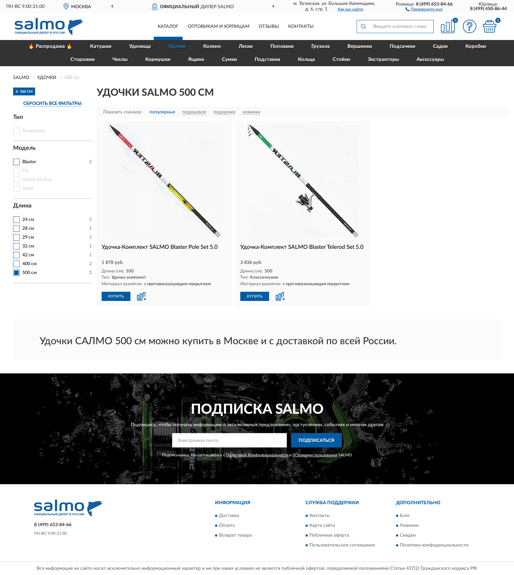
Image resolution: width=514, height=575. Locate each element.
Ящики (196, 59)
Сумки (229, 59)
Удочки (177, 46)
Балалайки (33, 131)
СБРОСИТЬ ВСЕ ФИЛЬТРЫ (52, 103)
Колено (212, 46)
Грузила (320, 46)
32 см (28, 246)
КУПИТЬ (116, 296)
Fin (25, 171)
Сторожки (82, 59)
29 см (28, 237)
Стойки (341, 59)
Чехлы (120, 59)
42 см (28, 255)
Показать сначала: (122, 112)
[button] (424, 9)
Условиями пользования (315, 455)
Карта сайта (322, 525)
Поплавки (282, 46)
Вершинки (359, 46)
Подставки (267, 59)
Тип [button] (18, 117)
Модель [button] (24, 148)
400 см (29, 264)
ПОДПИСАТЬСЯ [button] (316, 440)
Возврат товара (235, 535)
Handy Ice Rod (37, 179)
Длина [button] (22, 206)
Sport (27, 188)
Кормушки (157, 59)
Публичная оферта (329, 535)
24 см (28, 219)
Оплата (227, 525)
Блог (405, 515)
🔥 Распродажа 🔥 (50, 46)
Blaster (29, 162)
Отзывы (269, 26)
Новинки (409, 525)
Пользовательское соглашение (342, 545)
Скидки (408, 535)
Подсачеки (402, 46)
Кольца (306, 59)
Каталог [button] (168, 26)
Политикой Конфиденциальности (257, 455)
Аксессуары (430, 59)
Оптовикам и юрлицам (218, 26)
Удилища (140, 46)
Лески (246, 46)
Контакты (301, 26)
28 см (28, 228)
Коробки (475, 46)
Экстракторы (383, 59)
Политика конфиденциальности (434, 545)
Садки (440, 46)
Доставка (229, 515)
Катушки (100, 46)
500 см (29, 272)
